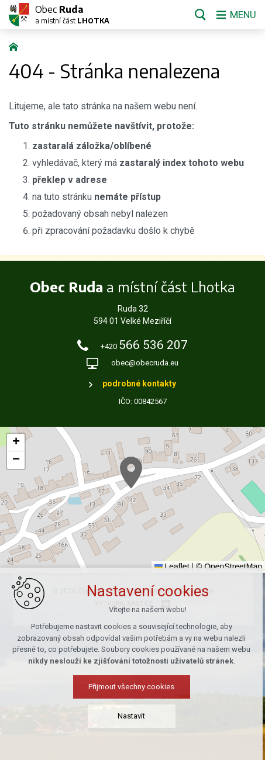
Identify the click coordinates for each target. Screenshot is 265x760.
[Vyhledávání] (198, 14)
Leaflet (172, 566)
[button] (131, 472)
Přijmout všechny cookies (132, 687)
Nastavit (132, 717)
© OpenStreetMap (229, 566)
